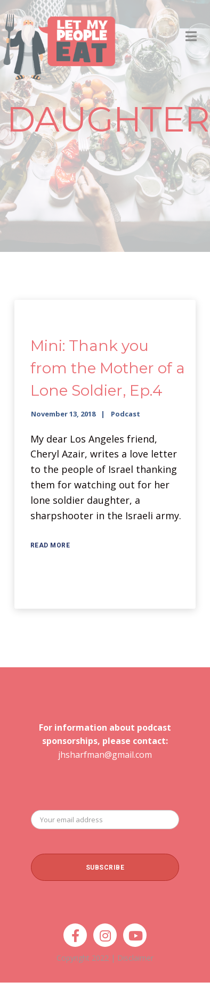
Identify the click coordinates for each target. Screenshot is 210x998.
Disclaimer (135, 958)
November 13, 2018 (63, 414)
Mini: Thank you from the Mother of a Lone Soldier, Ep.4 (107, 368)
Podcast (125, 414)
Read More (50, 545)
